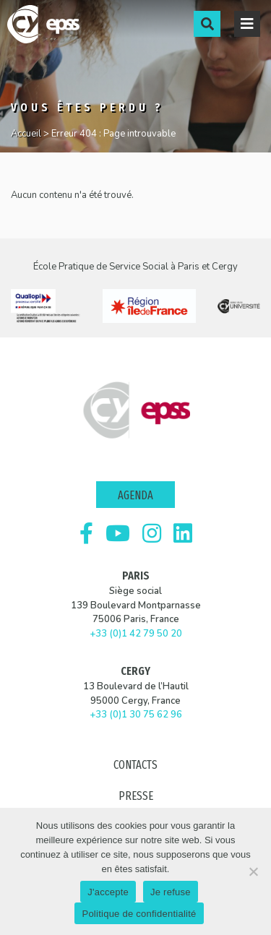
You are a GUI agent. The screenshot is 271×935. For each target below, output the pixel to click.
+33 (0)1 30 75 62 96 (136, 714)
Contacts (135, 765)
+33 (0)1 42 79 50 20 (136, 633)
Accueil (26, 133)
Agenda (135, 495)
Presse (136, 796)
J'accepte (108, 892)
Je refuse (170, 892)
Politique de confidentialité (139, 913)
